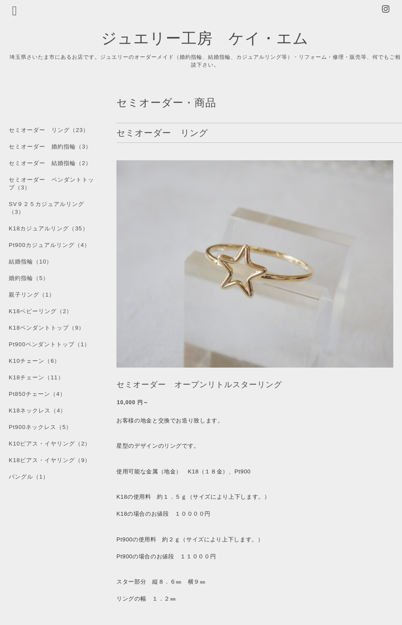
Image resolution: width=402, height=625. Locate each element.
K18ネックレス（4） (37, 410)
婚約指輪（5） (29, 278)
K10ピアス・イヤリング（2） (50, 443)
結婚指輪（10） (30, 261)
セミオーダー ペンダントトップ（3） (51, 183)
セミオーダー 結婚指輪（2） (50, 163)
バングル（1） (29, 476)
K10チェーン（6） (34, 361)
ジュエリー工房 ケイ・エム (205, 37)
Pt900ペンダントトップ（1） (49, 344)
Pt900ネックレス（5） (40, 427)
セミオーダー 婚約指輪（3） (50, 146)
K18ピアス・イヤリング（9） (50, 460)
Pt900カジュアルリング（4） (49, 245)
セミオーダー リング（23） (49, 130)
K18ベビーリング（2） (40, 311)
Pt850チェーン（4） (37, 394)
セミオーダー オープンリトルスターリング (199, 384)
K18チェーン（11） (36, 377)
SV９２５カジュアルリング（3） (46, 208)
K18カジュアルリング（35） (49, 228)
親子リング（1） (32, 294)
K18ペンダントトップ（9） (47, 327)
